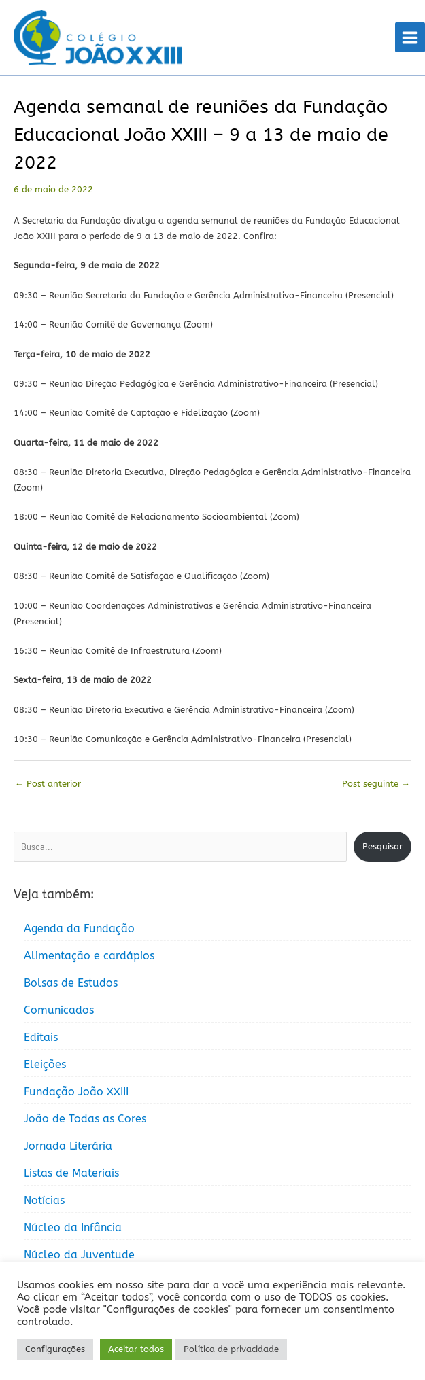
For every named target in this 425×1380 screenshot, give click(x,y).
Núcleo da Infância (73, 1230)
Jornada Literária (68, 1149)
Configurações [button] (55, 1349)
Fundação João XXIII (76, 1095)
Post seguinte (376, 787)
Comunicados (59, 1013)
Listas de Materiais (71, 1176)
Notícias (44, 1203)
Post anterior (48, 787)
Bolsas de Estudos (71, 986)
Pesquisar (382, 850)
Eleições (45, 1067)
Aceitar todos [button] (136, 1349)
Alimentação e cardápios (89, 959)
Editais (41, 1040)
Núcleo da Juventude (79, 1258)
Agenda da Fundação (79, 931)
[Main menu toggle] (410, 39)
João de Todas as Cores (85, 1122)
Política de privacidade (231, 1349)
